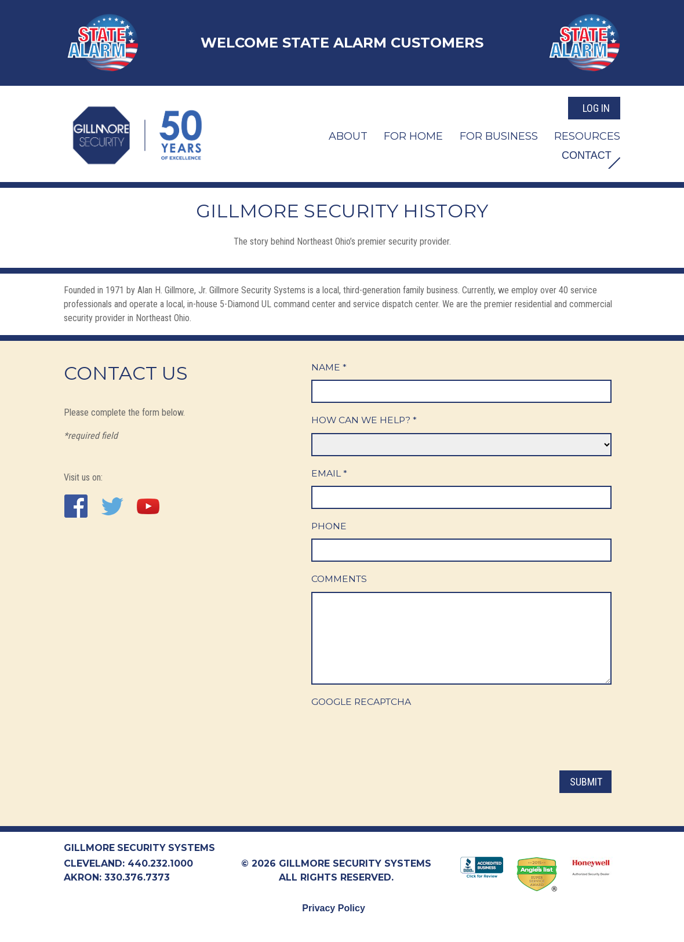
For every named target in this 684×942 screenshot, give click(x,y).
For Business (499, 134)
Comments (340, 580)
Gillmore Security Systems (140, 847)
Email (329, 473)
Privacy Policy (333, 909)
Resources (587, 134)
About (348, 134)
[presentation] (399, 739)
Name (329, 367)
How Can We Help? (365, 420)
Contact (584, 155)
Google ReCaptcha (363, 703)
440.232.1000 (160, 864)
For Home (413, 134)
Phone (329, 527)
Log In (596, 106)
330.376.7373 (137, 877)
